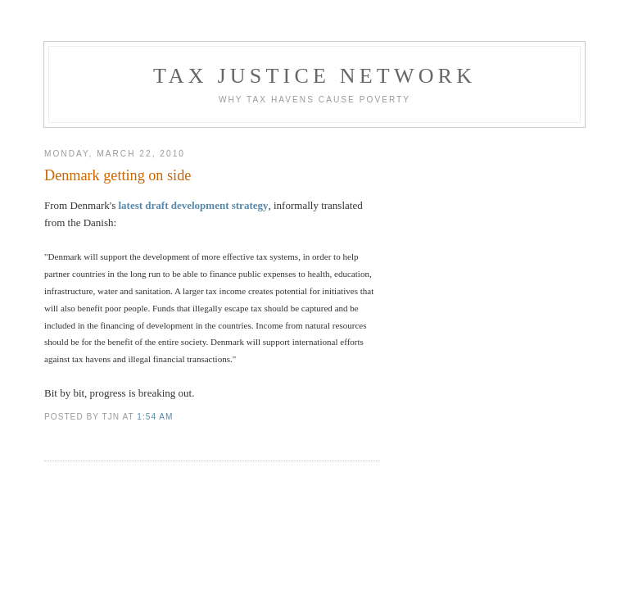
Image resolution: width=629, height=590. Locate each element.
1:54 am (155, 416)
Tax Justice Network (314, 76)
